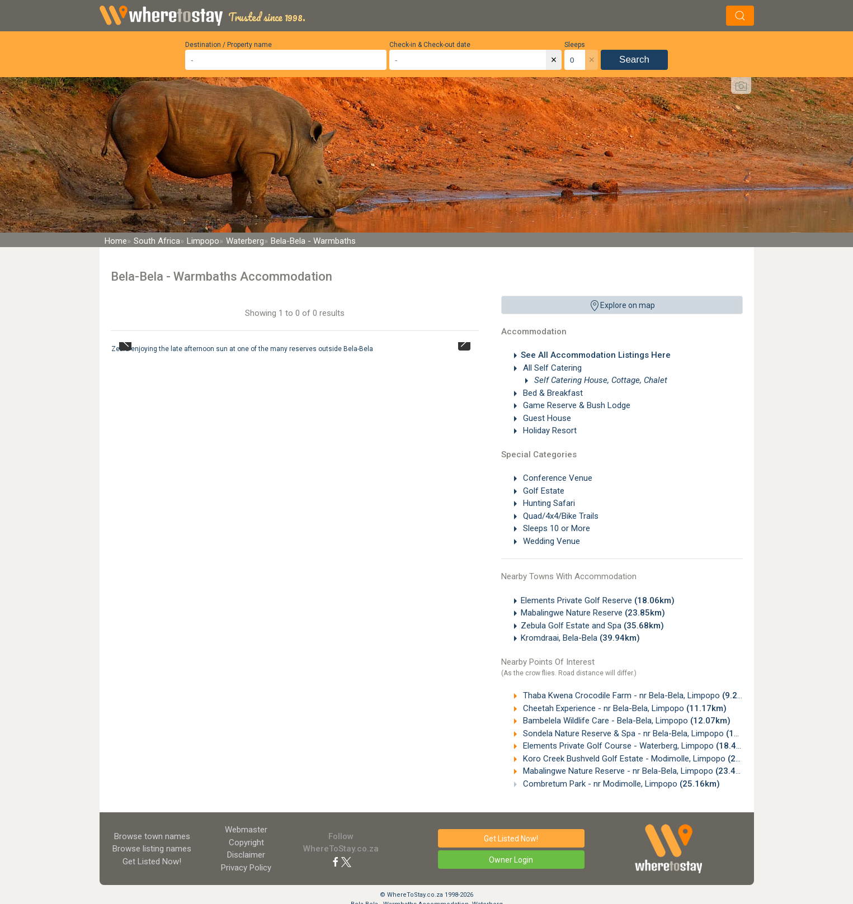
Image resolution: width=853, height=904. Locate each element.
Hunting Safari (548, 503)
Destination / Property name (228, 45)
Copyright (246, 842)
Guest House (546, 418)
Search (634, 59)
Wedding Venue (550, 541)
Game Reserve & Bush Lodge (575, 405)
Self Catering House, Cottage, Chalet (599, 380)
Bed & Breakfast (552, 393)
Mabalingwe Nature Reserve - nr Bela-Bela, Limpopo (638, 771)
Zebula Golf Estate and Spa (592, 626)
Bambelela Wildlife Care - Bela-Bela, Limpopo (626, 721)
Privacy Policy (246, 868)
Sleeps (574, 45)
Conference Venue (556, 478)
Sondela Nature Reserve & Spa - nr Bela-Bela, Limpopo (643, 733)
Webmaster (246, 830)
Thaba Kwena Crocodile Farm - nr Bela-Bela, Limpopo (639, 695)
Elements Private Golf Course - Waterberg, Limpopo (638, 746)
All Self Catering (551, 368)
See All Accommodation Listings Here (596, 355)
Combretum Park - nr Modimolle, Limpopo (620, 784)
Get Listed (151, 861)
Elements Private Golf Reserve (598, 600)
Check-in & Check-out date (429, 45)
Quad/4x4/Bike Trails (559, 516)
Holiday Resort (549, 430)
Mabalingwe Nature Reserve (593, 613)
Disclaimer (246, 855)
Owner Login (511, 859)
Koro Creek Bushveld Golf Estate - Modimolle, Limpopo (644, 759)
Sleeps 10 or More (555, 528)
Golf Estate (542, 491)
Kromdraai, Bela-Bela (580, 638)
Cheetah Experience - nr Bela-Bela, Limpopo (624, 708)
